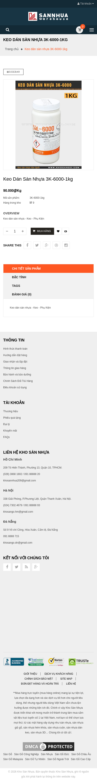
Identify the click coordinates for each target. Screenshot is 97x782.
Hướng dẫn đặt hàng (15, 355)
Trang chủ (12, 49)
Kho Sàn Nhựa (25, 771)
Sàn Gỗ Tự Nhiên (35, 759)
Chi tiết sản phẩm (26, 268)
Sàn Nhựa (47, 754)
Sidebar (13, 72)
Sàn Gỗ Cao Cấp (81, 759)
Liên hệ (71, 683)
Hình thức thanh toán (15, 348)
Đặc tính (19, 277)
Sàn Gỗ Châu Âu (81, 754)
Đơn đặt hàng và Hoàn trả (40, 683)
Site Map (66, 678)
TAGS (16, 285)
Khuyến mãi (10, 430)
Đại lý (6, 424)
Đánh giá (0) (21, 294)
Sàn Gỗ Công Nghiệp (26, 754)
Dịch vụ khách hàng (58, 673)
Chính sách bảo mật (38, 678)
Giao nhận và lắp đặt (15, 361)
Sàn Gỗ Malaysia (13, 759)
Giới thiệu (30, 673)
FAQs (6, 437)
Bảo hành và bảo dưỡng (17, 374)
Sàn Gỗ (7, 754)
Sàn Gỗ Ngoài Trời (58, 759)
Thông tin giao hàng (14, 368)
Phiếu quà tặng (12, 417)
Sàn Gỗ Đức (62, 754)
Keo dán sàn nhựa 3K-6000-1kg (46, 49)
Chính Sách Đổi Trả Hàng (18, 381)
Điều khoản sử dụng (15, 387)
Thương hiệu (10, 411)
